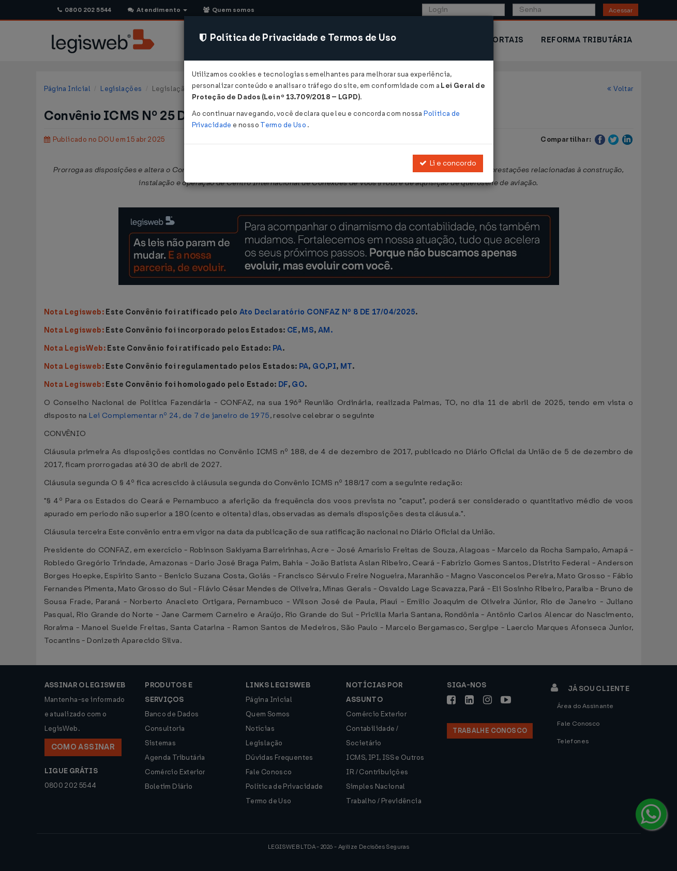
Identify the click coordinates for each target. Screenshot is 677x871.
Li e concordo (447, 163)
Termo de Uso (283, 125)
